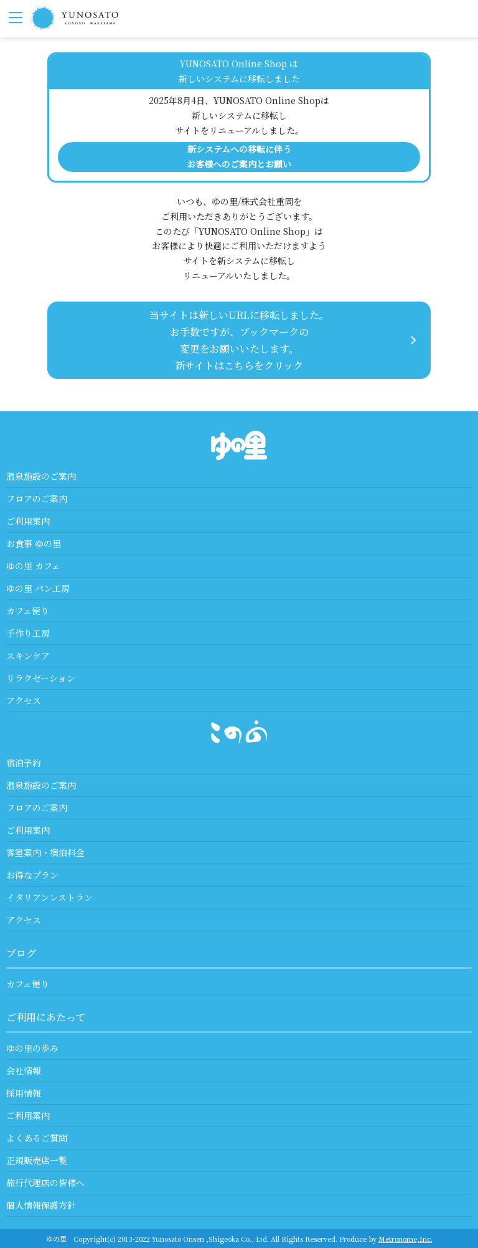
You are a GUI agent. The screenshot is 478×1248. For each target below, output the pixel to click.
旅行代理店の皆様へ (45, 1182)
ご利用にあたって (46, 1017)
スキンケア (28, 655)
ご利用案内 (28, 521)
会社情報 (23, 1070)
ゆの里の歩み (32, 1048)
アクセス (23, 700)
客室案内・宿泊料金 (45, 852)
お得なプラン (32, 875)
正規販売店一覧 (36, 1160)
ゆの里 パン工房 (38, 588)
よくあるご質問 (36, 1137)
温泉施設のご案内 (41, 476)
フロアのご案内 (36, 498)
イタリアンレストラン (49, 897)
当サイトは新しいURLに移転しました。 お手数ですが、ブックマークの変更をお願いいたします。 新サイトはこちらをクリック (239, 340)
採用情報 (23, 1093)
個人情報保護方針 (41, 1205)
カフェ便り (27, 610)
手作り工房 (28, 633)
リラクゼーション (40, 678)
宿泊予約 (23, 762)
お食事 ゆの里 (33, 543)
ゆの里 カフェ (33, 566)
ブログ (21, 953)
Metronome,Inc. (405, 1239)
